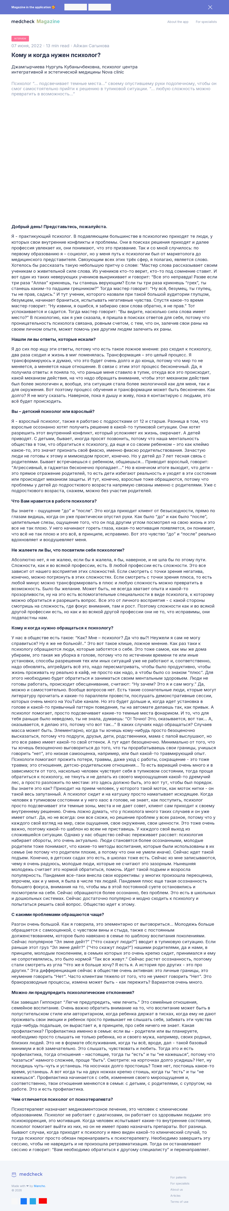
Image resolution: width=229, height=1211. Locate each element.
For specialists (206, 22)
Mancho (39, 1186)
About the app (178, 22)
